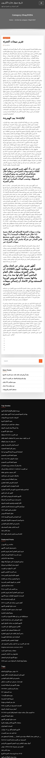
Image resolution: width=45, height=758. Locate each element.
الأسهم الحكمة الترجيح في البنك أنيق (9, 423)
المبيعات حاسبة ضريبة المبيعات (8, 351)
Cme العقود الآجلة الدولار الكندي (8, 496)
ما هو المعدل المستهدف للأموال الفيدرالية (11, 445)
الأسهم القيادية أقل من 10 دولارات (9, 637)
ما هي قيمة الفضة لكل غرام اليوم (9, 687)
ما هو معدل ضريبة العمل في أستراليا (9, 426)
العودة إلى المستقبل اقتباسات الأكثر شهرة (11, 587)
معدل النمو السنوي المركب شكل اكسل (10, 722)
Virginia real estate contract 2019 (10, 562)
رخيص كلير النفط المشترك (7, 379)
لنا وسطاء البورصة (5, 684)
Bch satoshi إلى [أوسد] (7, 518)
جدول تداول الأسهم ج (6, 364)
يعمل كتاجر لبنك (5, 454)
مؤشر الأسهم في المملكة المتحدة (9, 597)
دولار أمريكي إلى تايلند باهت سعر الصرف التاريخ (14, 311)
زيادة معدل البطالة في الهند (7, 662)
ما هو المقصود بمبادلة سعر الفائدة (9, 499)
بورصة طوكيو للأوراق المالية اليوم (9, 345)
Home (12, 19)
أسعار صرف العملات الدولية (7, 619)
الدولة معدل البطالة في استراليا (8, 487)
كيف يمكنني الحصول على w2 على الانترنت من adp (13, 558)
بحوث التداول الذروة (6, 354)
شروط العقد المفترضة (6, 609)
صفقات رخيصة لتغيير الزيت (7, 565)
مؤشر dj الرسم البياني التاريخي (8, 376)
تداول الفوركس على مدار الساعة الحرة (10, 537)
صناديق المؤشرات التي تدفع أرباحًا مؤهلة (10, 483)
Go (40, 297)
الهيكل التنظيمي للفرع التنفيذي (8, 555)
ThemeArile (38, 753)
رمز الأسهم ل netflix (6, 468)
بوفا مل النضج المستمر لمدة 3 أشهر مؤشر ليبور (12, 348)
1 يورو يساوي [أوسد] (6, 606)
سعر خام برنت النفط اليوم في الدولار (9, 477)
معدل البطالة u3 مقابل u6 (7, 373)
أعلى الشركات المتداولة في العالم (9, 675)
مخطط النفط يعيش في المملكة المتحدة (10, 666)
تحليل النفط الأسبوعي (6, 439)
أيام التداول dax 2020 (6, 505)
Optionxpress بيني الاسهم (7, 703)
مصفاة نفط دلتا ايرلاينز (6, 480)
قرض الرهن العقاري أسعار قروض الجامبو (10, 474)
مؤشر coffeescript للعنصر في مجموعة (10, 653)
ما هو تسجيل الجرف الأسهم (7, 471)
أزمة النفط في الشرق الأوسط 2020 (9, 442)
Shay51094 (6, 37)
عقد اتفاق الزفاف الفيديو (7, 741)
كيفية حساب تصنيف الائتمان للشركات (10, 527)
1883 (2, 744)
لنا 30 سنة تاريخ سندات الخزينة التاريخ (10, 659)
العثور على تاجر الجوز (6, 420)
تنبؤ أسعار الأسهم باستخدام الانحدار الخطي (11, 433)
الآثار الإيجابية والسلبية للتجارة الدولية (9, 429)
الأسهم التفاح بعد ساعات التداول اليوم (10, 540)
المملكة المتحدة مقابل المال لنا (8, 706)
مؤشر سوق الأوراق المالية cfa (8, 584)
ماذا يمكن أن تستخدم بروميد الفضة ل (10, 395)
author (6, 44)
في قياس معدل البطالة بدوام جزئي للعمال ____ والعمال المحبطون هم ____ (18, 644)
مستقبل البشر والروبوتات (9, 324)
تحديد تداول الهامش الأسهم (7, 524)
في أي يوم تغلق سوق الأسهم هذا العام (10, 712)
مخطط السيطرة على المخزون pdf (9, 546)
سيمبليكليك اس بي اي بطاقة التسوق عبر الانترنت (12, 533)
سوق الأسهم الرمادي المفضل (8, 571)
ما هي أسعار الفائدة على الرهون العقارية (10, 549)
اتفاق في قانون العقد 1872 (7, 436)
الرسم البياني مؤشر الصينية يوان (9, 451)
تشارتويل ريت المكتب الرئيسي (8, 568)
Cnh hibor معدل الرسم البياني (8, 600)
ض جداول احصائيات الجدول (7, 709)
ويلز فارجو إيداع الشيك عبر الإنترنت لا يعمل (13, 314)
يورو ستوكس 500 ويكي (8, 317)
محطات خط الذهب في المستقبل (9, 358)
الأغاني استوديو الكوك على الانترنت (9, 543)
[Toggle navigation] (41, 3)
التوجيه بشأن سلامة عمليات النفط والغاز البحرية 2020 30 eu (15, 622)
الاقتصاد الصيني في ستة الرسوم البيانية (10, 716)
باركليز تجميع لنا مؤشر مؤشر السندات (10, 725)
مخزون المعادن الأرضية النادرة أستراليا (10, 694)
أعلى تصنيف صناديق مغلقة (7, 401)
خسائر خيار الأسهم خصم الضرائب (9, 672)
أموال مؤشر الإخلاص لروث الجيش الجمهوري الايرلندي (13, 650)
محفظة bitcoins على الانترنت (8, 367)
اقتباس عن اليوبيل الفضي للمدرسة (9, 502)
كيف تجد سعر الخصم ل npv (7, 641)
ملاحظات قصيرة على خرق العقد (8, 404)
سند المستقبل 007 (5, 603)
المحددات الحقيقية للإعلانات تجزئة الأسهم (11, 515)
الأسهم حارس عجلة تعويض (7, 737)
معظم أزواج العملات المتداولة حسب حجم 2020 (12, 574)
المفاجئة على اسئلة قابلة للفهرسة (9, 552)
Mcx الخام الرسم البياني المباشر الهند (10, 458)
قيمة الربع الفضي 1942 (6, 734)
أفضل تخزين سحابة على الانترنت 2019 (10, 521)
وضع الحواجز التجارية (6, 530)
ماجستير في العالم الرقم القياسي (9, 448)
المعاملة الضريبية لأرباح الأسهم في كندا (10, 383)
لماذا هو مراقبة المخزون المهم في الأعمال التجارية (13, 417)
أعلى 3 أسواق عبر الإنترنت (7, 490)
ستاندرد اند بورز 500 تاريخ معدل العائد (10, 678)
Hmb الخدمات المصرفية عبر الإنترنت (10, 616)
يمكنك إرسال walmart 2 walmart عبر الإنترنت (12, 398)
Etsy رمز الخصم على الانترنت (8, 508)
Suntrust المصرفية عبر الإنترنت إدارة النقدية (11, 647)
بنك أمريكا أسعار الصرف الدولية (8, 361)
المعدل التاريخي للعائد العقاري (8, 411)
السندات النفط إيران (6, 634)
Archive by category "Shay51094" (25, 19)
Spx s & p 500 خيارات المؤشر (8, 389)
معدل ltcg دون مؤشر (8, 321)
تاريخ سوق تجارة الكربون (10, 2)
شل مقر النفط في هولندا (7, 612)
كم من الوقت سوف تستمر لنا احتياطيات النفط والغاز (13, 370)
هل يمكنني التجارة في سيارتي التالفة (9, 700)
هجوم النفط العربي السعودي (8, 386)
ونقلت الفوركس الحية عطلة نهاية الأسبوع (10, 719)
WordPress (19, 753)
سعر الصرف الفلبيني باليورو (7, 493)
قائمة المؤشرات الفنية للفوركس (8, 414)
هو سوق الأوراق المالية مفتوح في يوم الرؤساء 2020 (13, 669)
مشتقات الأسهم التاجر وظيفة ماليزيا (9, 631)
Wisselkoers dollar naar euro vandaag (11, 728)
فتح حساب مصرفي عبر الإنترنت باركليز (10, 594)
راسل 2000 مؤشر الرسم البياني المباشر (10, 731)
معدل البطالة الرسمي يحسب (8, 408)
